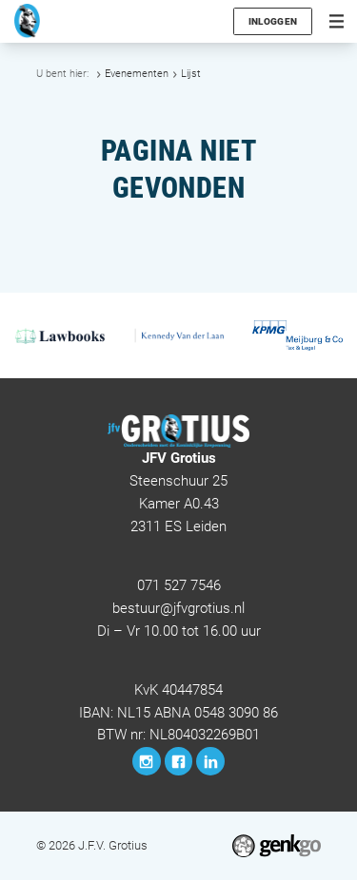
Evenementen (137, 73)
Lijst (191, 73)
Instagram (146, 761)
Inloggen (272, 21)
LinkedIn (210, 761)
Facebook (179, 761)
